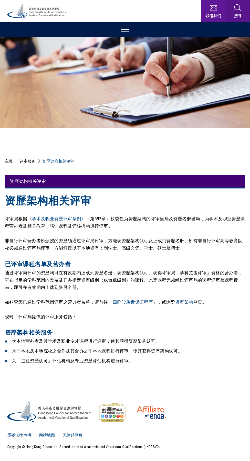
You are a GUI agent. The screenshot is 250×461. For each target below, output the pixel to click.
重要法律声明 (19, 435)
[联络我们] (213, 11)
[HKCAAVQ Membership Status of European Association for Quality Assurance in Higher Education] (151, 412)
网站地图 (47, 435)
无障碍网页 (73, 435)
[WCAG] (112, 412)
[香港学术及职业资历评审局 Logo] (37, 11)
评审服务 (27, 161)
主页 (9, 161)
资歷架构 (184, 302)
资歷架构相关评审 (58, 161)
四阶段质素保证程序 (133, 302)
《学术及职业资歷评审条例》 (56, 218)
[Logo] (49, 412)
